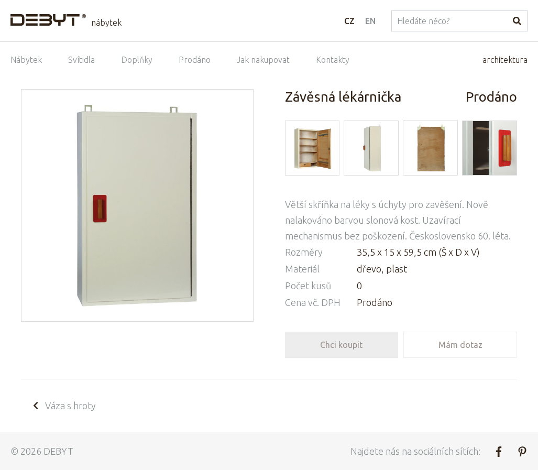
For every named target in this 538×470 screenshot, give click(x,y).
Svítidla (81, 59)
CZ (349, 21)
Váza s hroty (63, 405)
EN (370, 21)
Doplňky (136, 59)
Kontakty (332, 59)
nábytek (106, 22)
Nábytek (26, 59)
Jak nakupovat (263, 59)
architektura (505, 59)
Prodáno (195, 59)
